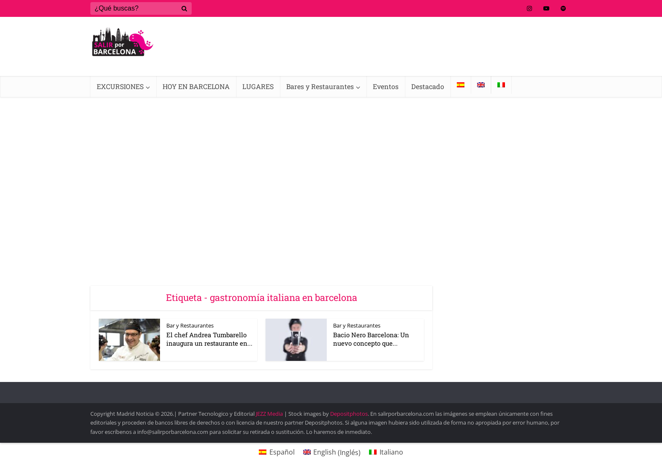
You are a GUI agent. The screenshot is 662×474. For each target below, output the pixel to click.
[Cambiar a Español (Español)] (276, 452)
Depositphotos (349, 413)
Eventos (386, 86)
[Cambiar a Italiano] (501, 85)
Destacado (427, 86)
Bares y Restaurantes (320, 86)
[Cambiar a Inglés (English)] (332, 452)
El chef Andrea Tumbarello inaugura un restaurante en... (209, 338)
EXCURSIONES (120, 86)
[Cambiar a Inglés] (481, 85)
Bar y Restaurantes (190, 325)
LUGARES (258, 86)
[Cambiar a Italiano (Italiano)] (386, 452)
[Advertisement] (331, 160)
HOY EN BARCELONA (196, 86)
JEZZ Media (270, 413)
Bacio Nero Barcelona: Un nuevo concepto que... (371, 338)
